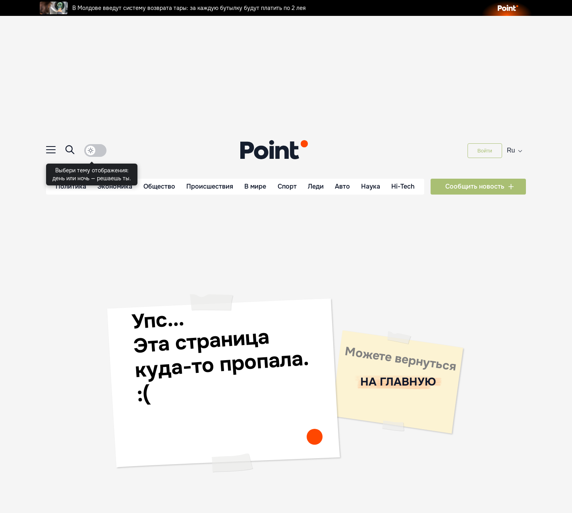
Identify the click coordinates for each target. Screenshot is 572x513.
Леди (316, 186)
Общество (159, 186)
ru (514, 150)
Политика (71, 186)
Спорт (287, 186)
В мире (255, 186)
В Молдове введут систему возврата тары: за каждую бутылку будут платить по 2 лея (172, 8)
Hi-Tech (403, 186)
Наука (370, 186)
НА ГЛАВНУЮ (398, 382)
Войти (484, 151)
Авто (342, 186)
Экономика (114, 186)
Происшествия (209, 186)
